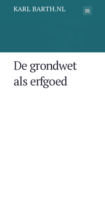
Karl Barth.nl (39, 8)
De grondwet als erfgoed (49, 71)
